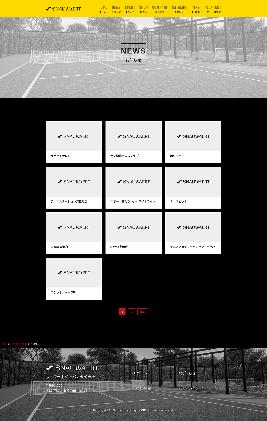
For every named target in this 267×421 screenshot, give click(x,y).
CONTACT (213, 9)
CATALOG (179, 9)
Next (142, 311)
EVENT (130, 9)
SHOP (143, 9)
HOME (102, 9)
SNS (196, 9)
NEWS (116, 9)
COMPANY (160, 9)
